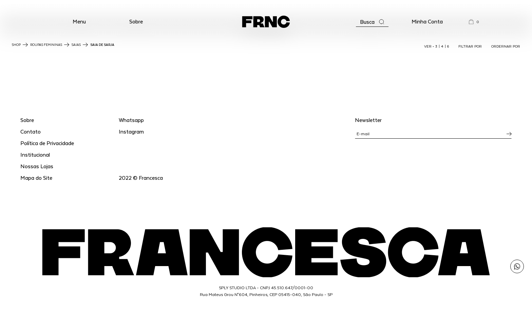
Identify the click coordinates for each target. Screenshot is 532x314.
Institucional (35, 154)
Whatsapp (131, 120)
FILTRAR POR (470, 46)
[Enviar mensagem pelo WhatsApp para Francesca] (517, 266)
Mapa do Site (36, 177)
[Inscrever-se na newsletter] (509, 134)
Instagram (131, 131)
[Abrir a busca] (372, 22)
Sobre (136, 21)
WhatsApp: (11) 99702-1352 (266, 7)
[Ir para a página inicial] (266, 22)
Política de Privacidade (47, 143)
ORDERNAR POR (505, 46)
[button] (79, 22)
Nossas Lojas (36, 166)
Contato (30, 131)
